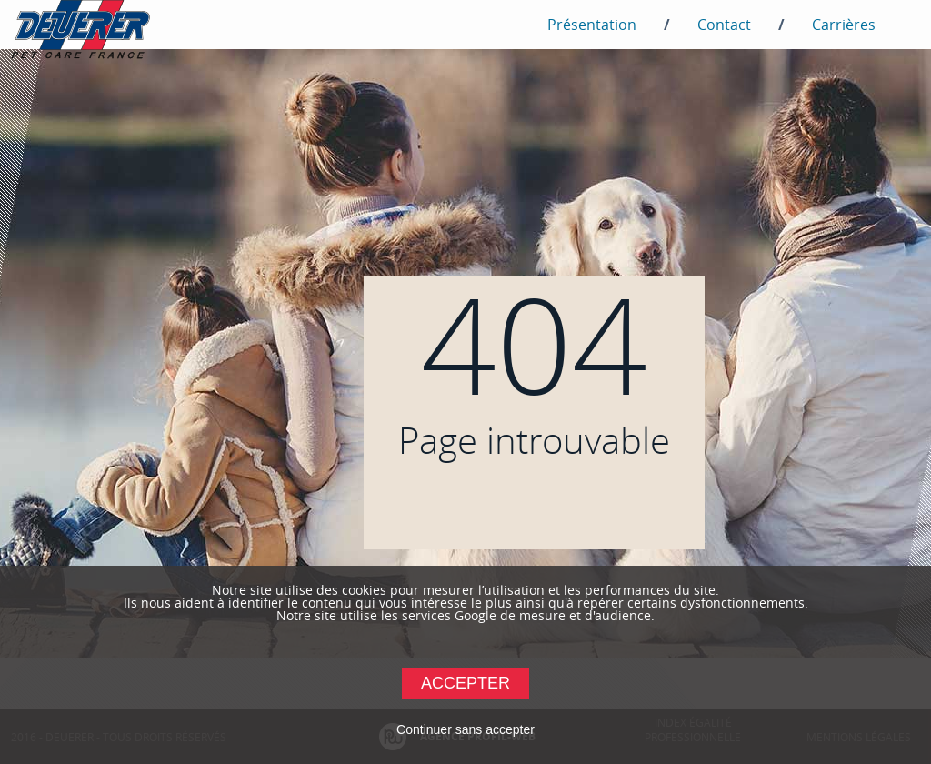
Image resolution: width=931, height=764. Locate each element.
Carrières (844, 25)
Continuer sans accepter (465, 729)
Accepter (465, 683)
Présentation (591, 25)
